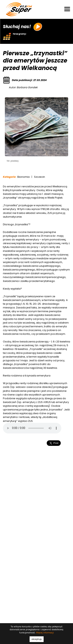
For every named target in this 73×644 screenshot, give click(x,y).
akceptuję (37, 639)
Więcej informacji (45, 632)
